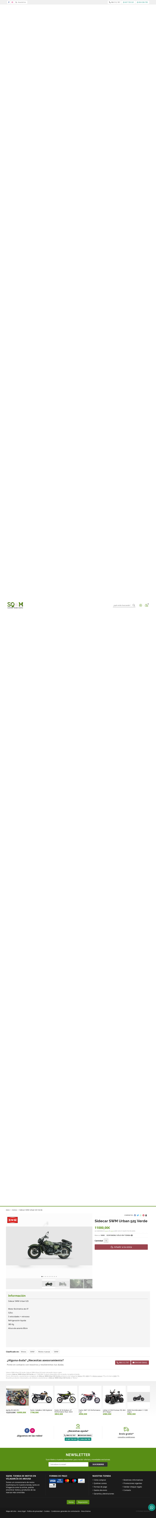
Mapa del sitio (11, 1511)
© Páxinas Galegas (143, 1511)
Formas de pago (100, 1487)
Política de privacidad (34, 1511)
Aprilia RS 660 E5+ (12, 1410)
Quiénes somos (100, 1483)
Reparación (83, 1502)
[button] (43, 1276)
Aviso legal (22, 1511)
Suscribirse (98, 1464)
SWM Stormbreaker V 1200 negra (137, 1411)
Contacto (127, 1490)
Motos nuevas (97, 1376)
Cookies (47, 1511)
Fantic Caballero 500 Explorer (41, 1410)
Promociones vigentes (132, 1483)
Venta (71, 1502)
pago (112, 1231)
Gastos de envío (100, 1490)
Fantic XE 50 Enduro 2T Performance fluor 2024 (63, 1411)
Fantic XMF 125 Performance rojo (89, 1411)
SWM (87, 1376)
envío (106, 1231)
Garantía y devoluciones (104, 1493)
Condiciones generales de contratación (65, 1511)
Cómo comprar (100, 1480)
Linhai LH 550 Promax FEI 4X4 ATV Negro (114, 1411)
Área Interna (85, 1511)
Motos (80, 1376)
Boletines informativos (133, 1480)
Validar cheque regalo (132, 1487)
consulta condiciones (126, 1437)
